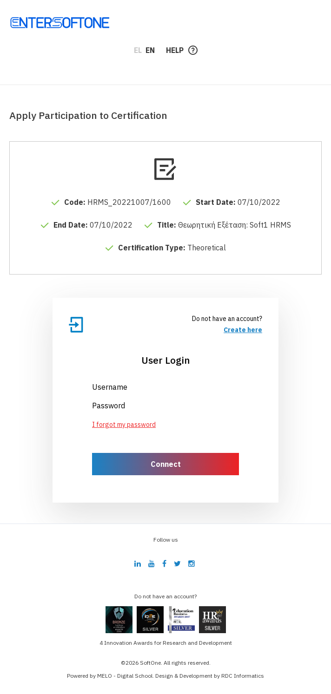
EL (138, 50)
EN (150, 50)
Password (108, 405)
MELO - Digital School (124, 675)
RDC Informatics (242, 675)
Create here (243, 330)
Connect (166, 464)
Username (109, 387)
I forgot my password (124, 424)
